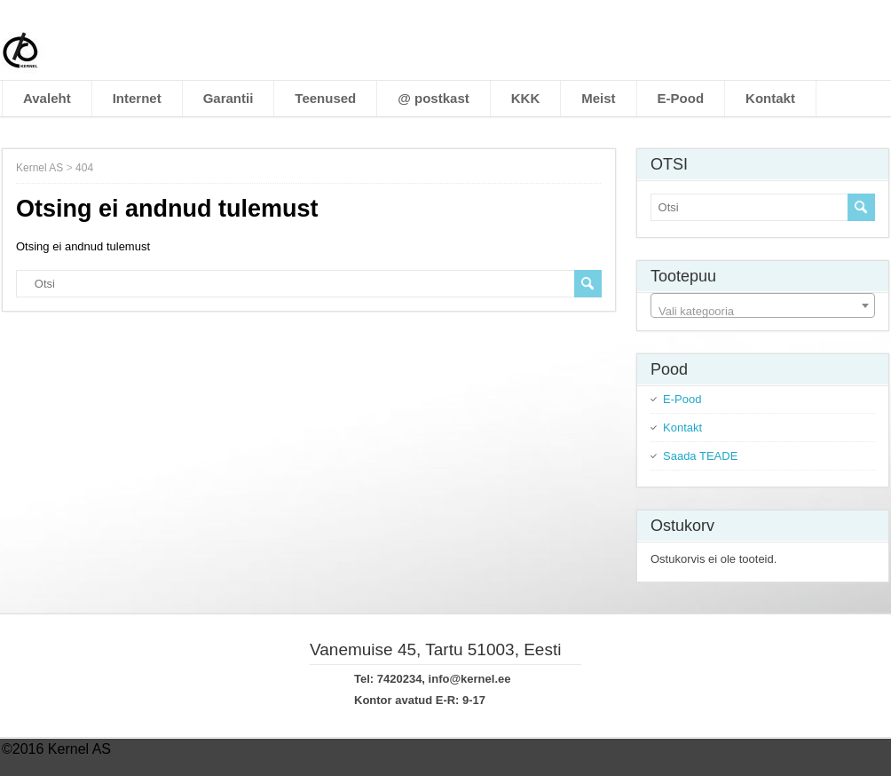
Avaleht (47, 98)
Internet (137, 98)
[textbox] (762, 312)
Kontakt (770, 98)
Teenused (325, 98)
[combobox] (763, 305)
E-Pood (681, 98)
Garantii (228, 98)
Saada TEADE (700, 456)
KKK (525, 98)
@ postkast (433, 98)
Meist (598, 98)
